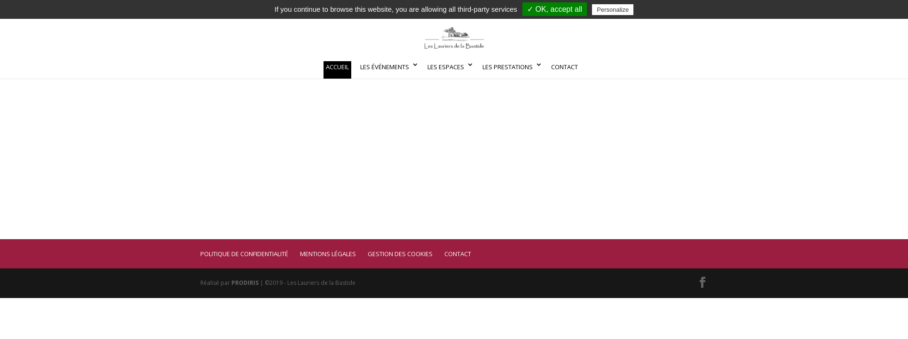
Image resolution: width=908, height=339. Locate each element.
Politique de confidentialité (244, 254)
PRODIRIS (245, 283)
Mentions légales (328, 254)
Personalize (613, 9)
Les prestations (507, 67)
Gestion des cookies (400, 254)
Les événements (384, 67)
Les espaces (445, 67)
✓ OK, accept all (554, 9)
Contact (564, 67)
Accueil (337, 67)
